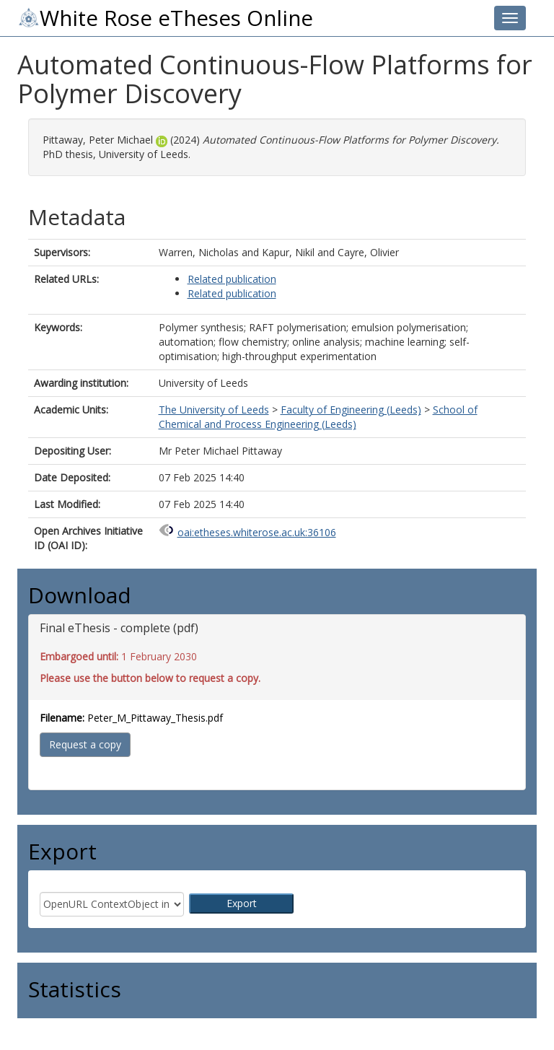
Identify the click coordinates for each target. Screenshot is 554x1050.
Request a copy (85, 744)
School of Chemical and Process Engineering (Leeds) (318, 417)
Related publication (232, 279)
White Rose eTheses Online (165, 18)
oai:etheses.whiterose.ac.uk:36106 (256, 532)
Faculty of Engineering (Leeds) (351, 409)
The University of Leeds (214, 409)
